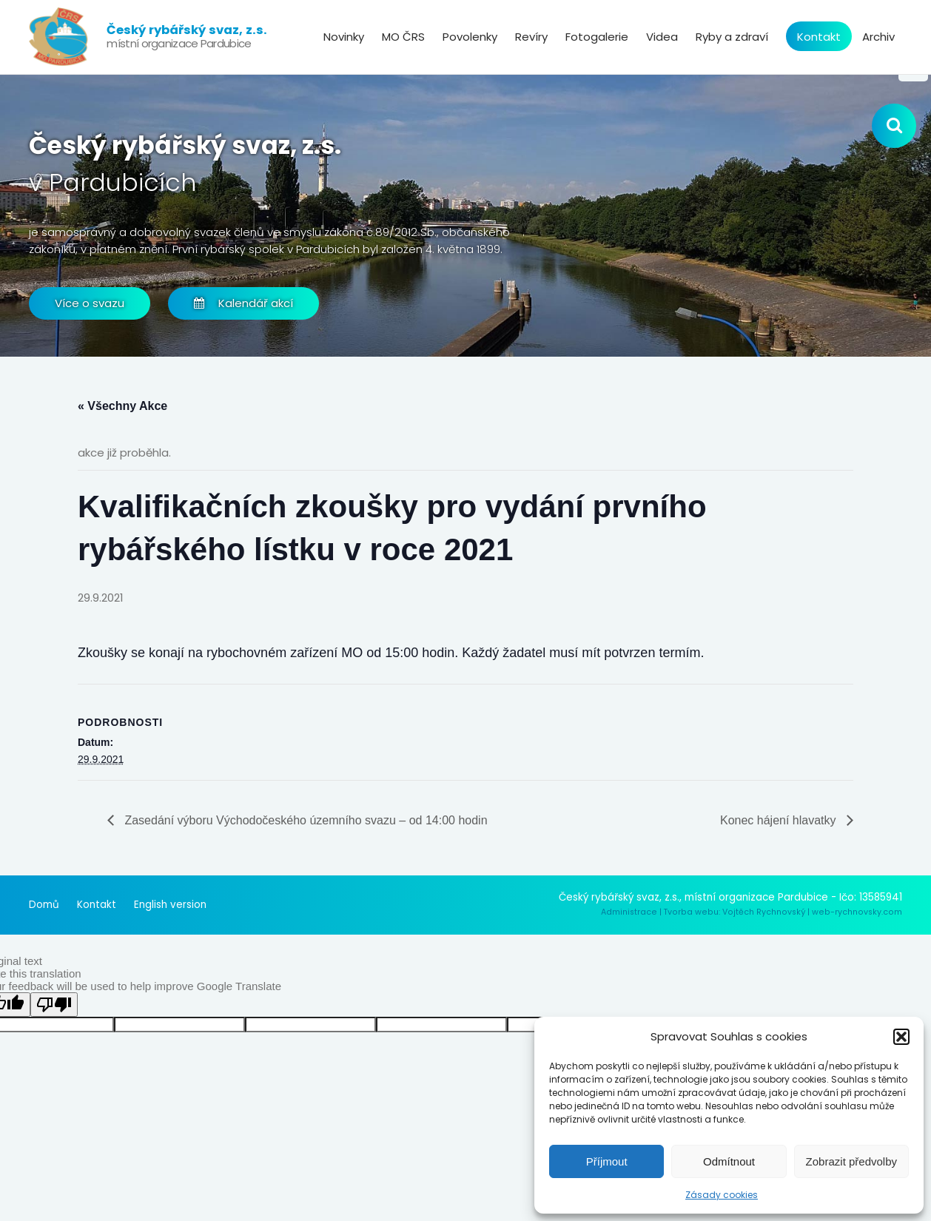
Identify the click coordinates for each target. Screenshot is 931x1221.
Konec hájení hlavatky (779, 820)
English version (170, 905)
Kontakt (819, 36)
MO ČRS (403, 36)
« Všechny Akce (122, 406)
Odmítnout (729, 1161)
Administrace (629, 912)
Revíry (531, 36)
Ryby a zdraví (732, 36)
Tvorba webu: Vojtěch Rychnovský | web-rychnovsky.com (783, 912)
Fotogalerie (596, 36)
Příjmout (607, 1161)
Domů (44, 905)
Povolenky (470, 36)
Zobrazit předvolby (851, 1161)
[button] (901, 1036)
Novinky (343, 36)
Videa (662, 36)
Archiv (878, 36)
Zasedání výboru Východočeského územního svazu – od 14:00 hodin (304, 820)
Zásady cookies (721, 1194)
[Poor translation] (54, 1004)
